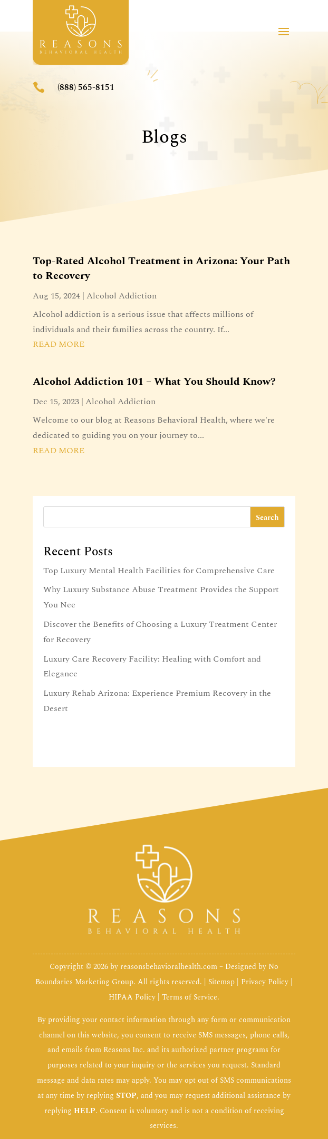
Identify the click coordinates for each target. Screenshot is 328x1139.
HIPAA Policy (132, 997)
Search (267, 517)
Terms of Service (189, 997)
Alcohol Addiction (121, 295)
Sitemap (221, 981)
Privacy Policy (264, 981)
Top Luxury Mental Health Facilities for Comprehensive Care (159, 570)
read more (58, 344)
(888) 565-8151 (85, 87)
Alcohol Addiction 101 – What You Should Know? (154, 381)
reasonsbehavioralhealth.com (168, 966)
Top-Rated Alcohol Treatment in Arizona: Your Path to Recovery (161, 268)
